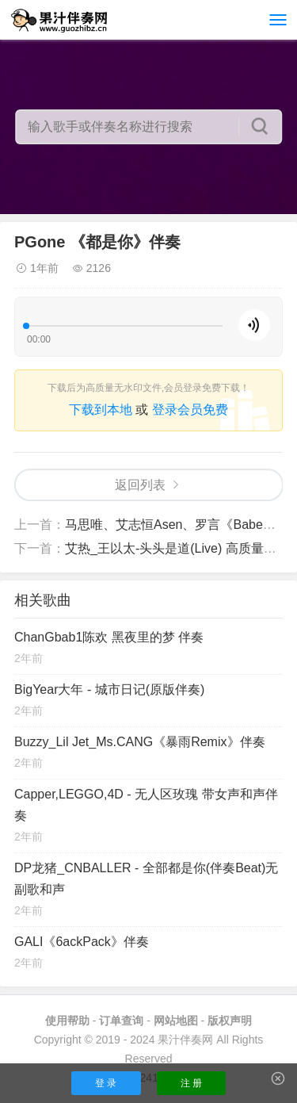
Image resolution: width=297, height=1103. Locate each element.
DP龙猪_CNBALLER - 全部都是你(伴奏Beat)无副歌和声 (146, 878)
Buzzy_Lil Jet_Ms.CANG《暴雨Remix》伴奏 (139, 742)
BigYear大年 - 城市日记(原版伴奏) (109, 689)
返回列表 (140, 485)
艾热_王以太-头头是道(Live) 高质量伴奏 (177, 548)
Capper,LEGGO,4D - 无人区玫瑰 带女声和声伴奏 (146, 804)
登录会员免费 (190, 409)
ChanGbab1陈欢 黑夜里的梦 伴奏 (109, 637)
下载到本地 (100, 409)
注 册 (191, 1083)
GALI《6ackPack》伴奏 (81, 941)
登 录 (105, 1083)
